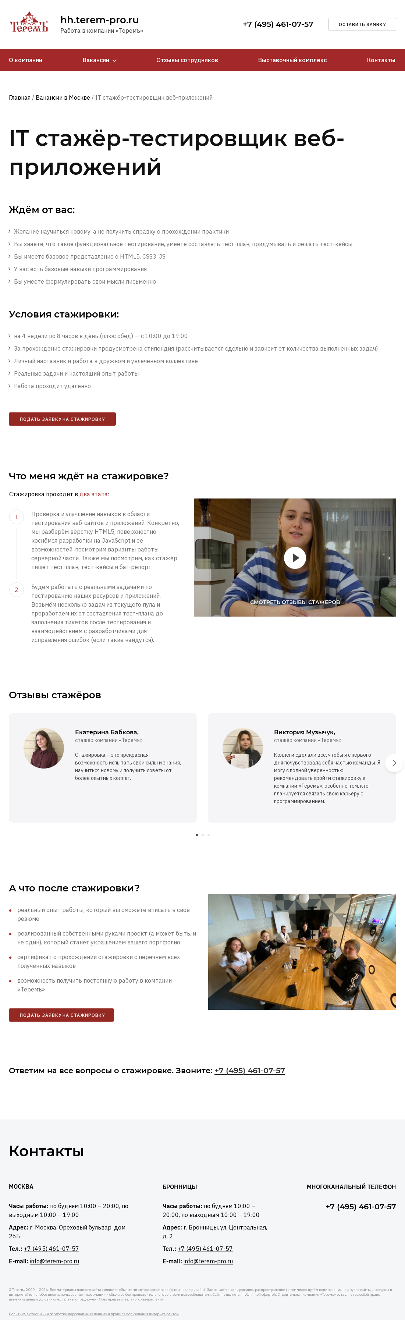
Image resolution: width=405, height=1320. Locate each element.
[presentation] (394, 746)
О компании (25, 60)
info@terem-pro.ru (54, 1244)
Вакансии (96, 60)
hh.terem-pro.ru (99, 20)
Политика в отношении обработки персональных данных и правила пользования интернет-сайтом (94, 1297)
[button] (197, 817)
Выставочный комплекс (292, 60)
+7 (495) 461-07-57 (278, 25)
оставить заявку (362, 25)
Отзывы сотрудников (187, 60)
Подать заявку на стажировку (62, 420)
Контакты (381, 60)
